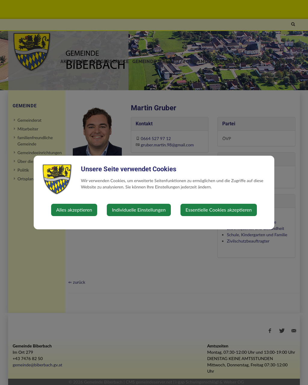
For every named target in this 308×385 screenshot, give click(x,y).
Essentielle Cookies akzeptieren (219, 209)
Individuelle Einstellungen (139, 209)
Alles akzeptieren (74, 209)
